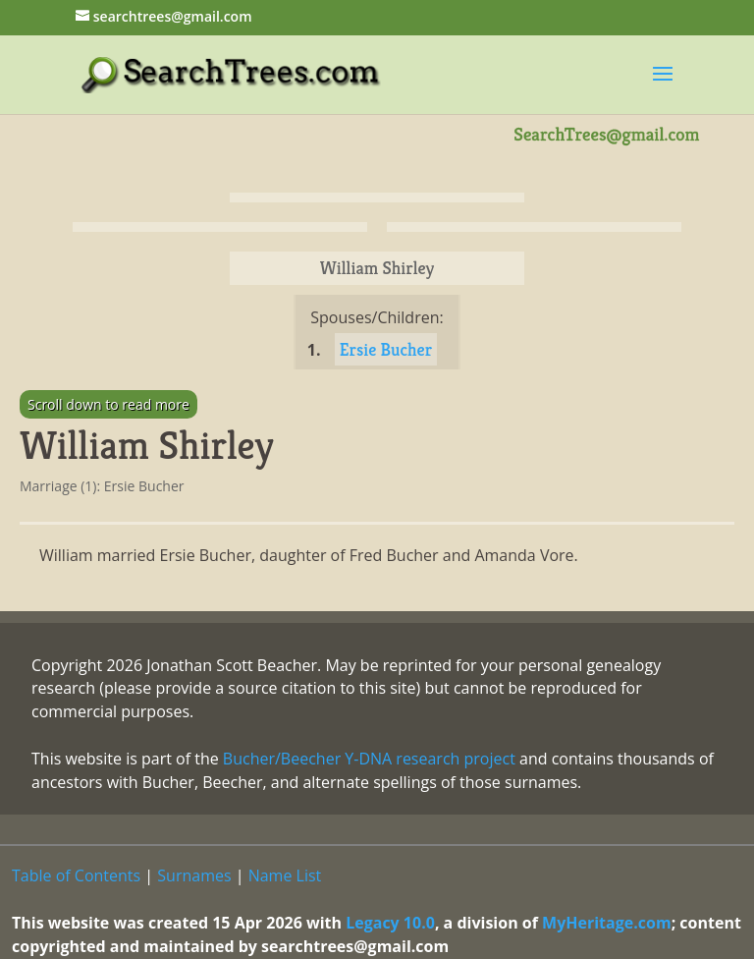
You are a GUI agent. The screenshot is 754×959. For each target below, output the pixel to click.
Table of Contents (76, 875)
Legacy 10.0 (390, 922)
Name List (285, 875)
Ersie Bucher (386, 349)
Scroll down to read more (108, 404)
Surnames (194, 875)
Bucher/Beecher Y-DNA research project (369, 758)
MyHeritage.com (607, 922)
